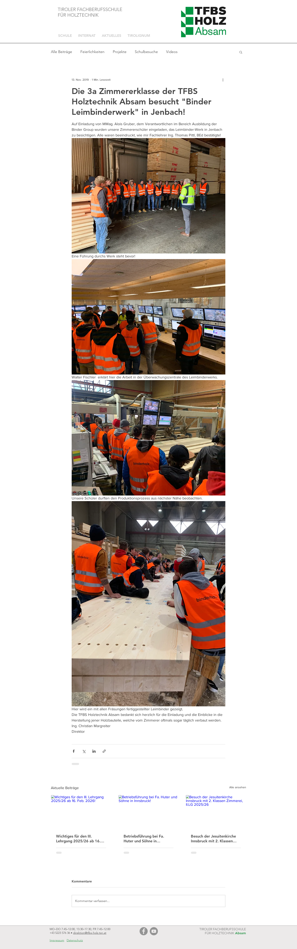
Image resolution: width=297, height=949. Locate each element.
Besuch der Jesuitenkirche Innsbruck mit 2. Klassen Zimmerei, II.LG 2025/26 (213, 838)
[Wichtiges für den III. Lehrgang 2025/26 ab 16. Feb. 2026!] (81, 812)
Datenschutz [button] (75, 940)
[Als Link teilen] (104, 751)
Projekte (119, 51)
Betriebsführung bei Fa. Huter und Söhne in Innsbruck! (144, 838)
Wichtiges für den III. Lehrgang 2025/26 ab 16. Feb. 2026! (78, 838)
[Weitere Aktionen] (222, 79)
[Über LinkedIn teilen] (94, 751)
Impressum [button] (57, 940)
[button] (241, 52)
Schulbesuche (146, 51)
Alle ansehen (237, 787)
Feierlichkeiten (92, 51)
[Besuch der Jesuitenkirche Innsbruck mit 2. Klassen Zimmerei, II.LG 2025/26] (216, 812)
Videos (172, 51)
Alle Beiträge (61, 51)
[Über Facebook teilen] (74, 751)
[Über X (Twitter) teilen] (84, 751)
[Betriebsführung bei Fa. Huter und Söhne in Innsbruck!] (149, 812)
